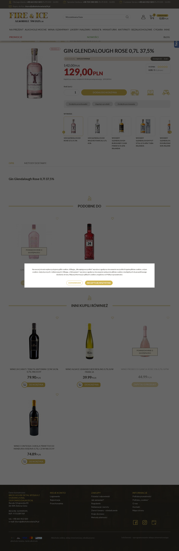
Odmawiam (74, 283)
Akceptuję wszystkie (99, 283)
